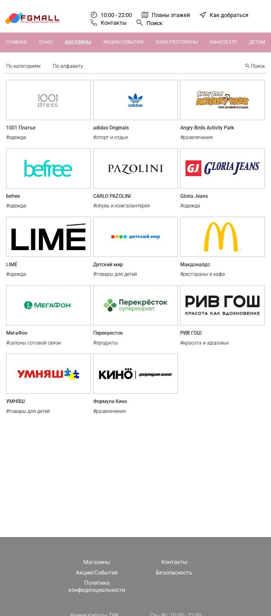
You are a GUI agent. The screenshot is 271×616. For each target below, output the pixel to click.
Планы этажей (171, 15)
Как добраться (229, 15)
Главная (16, 42)
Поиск (154, 23)
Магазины (78, 42)
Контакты (114, 23)
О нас (46, 42)
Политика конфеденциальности (96, 586)
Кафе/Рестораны (177, 42)
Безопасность (174, 572)
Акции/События (123, 42)
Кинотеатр (223, 42)
